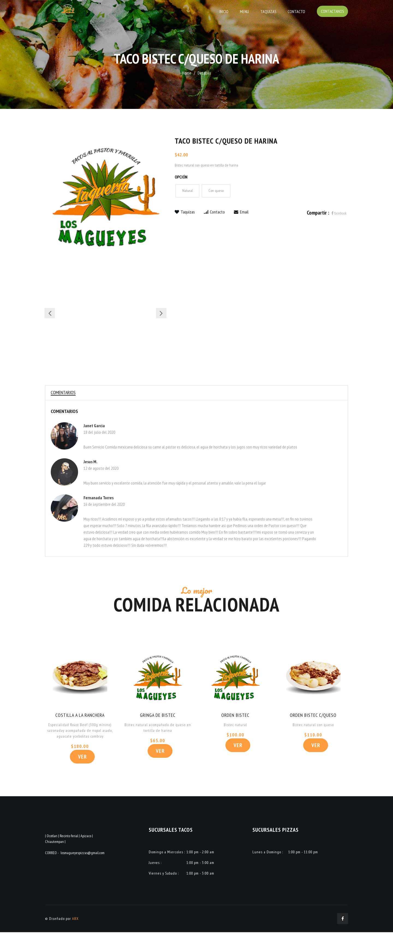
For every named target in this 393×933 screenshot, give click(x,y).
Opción (181, 177)
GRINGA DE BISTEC (157, 716)
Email (241, 212)
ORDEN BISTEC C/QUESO (313, 716)
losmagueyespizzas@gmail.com (83, 853)
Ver (82, 757)
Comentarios (64, 393)
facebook (339, 213)
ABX (75, 919)
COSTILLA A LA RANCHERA (80, 716)
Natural (187, 190)
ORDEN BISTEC (235, 716)
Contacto (296, 11)
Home (186, 73)
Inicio (226, 11)
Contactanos (332, 11)
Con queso (216, 190)
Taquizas (269, 11)
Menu (245, 11)
